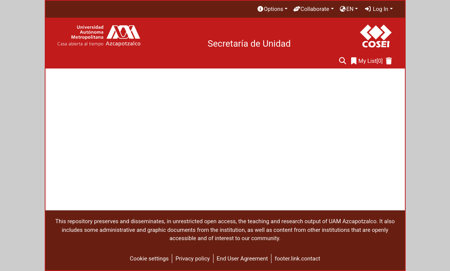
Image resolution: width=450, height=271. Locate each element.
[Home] (99, 36)
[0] (367, 61)
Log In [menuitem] (376, 9)
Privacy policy (193, 258)
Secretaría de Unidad (249, 43)
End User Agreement (242, 258)
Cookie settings (149, 258)
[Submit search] (342, 61)
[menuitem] (272, 9)
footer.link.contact (297, 258)
